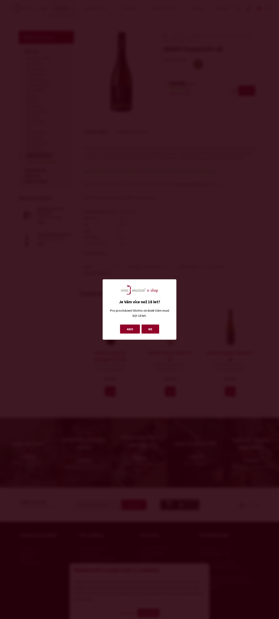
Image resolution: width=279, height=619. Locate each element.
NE (150, 329)
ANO (130, 329)
